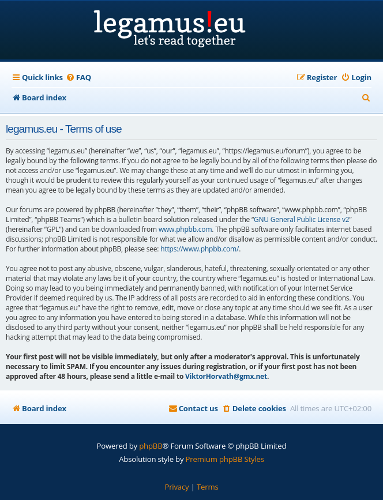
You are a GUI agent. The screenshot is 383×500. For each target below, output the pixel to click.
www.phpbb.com (185, 229)
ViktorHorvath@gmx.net (226, 376)
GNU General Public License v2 (302, 219)
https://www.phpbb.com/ (199, 249)
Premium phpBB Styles (225, 459)
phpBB (150, 446)
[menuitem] (78, 77)
